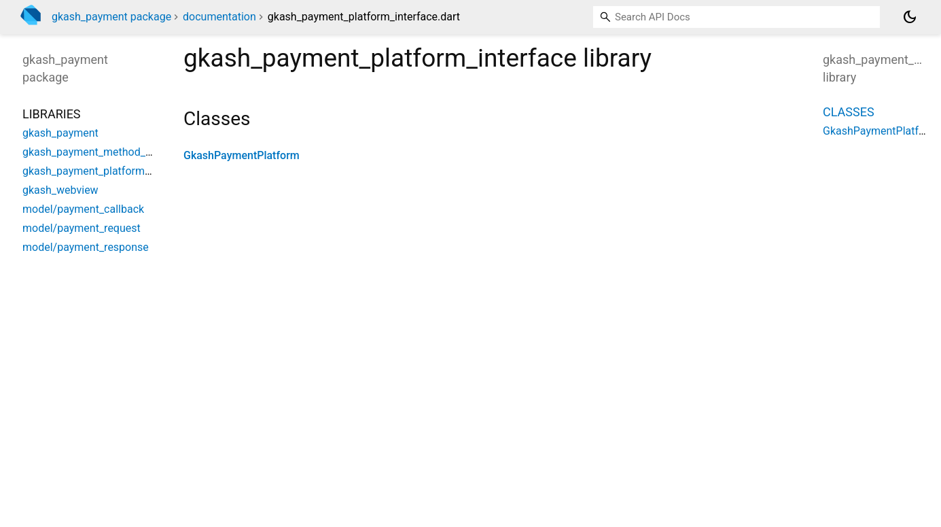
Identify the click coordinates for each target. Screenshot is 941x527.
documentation (219, 16)
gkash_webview (60, 190)
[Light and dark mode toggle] (910, 17)
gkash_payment (60, 132)
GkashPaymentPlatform (241, 155)
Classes (848, 112)
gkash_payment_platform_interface (107, 171)
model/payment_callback (83, 209)
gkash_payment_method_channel (102, 152)
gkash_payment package (111, 16)
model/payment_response (85, 247)
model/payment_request (81, 228)
